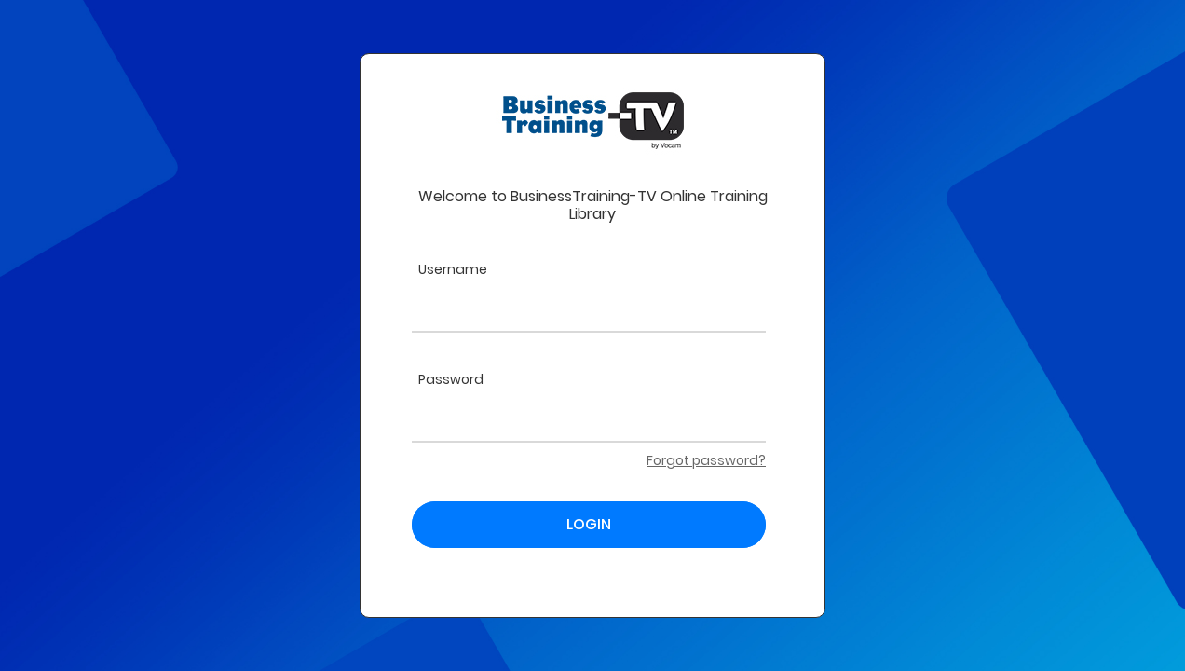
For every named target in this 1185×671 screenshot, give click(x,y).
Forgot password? (706, 460)
